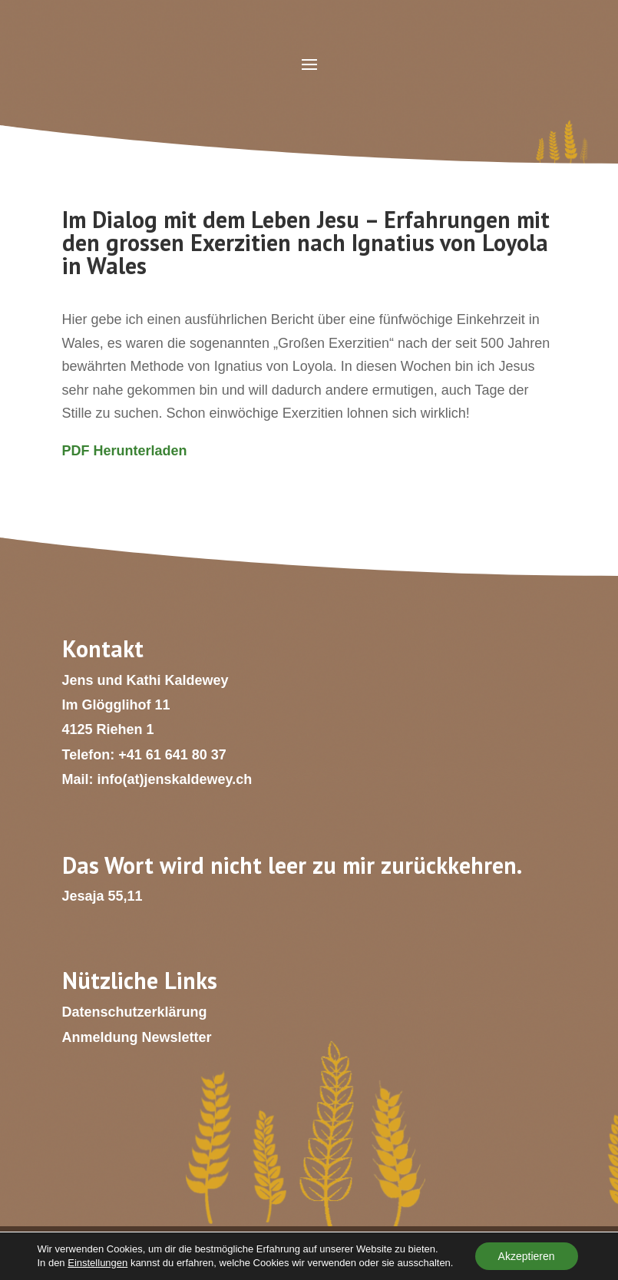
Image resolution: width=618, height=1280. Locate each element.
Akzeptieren (526, 1256)
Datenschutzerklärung (134, 1012)
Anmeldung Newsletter (137, 1037)
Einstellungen (97, 1262)
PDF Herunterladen (124, 450)
